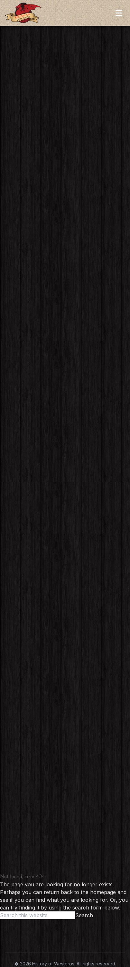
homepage (103, 892)
